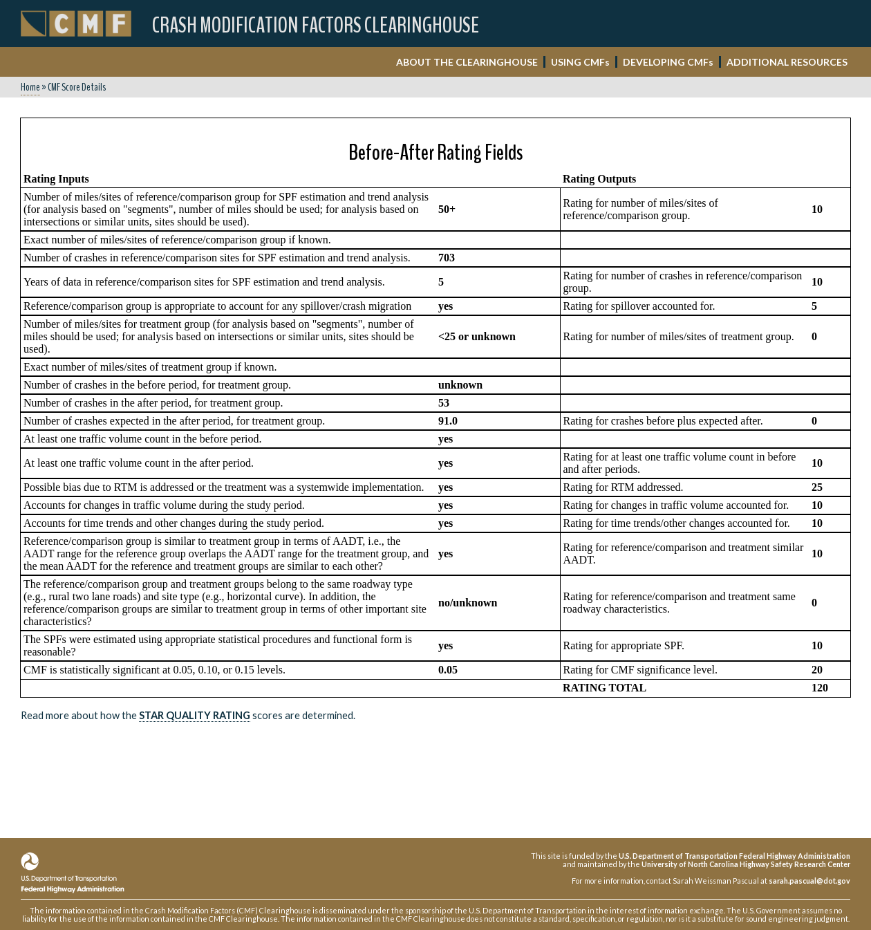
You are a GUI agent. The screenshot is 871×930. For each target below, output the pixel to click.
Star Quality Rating (194, 715)
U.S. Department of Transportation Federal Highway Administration (734, 855)
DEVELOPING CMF (668, 62)
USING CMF (580, 62)
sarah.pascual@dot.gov (809, 880)
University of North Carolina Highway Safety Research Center (745, 863)
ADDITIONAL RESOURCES (787, 62)
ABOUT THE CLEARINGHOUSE (467, 62)
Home (30, 87)
